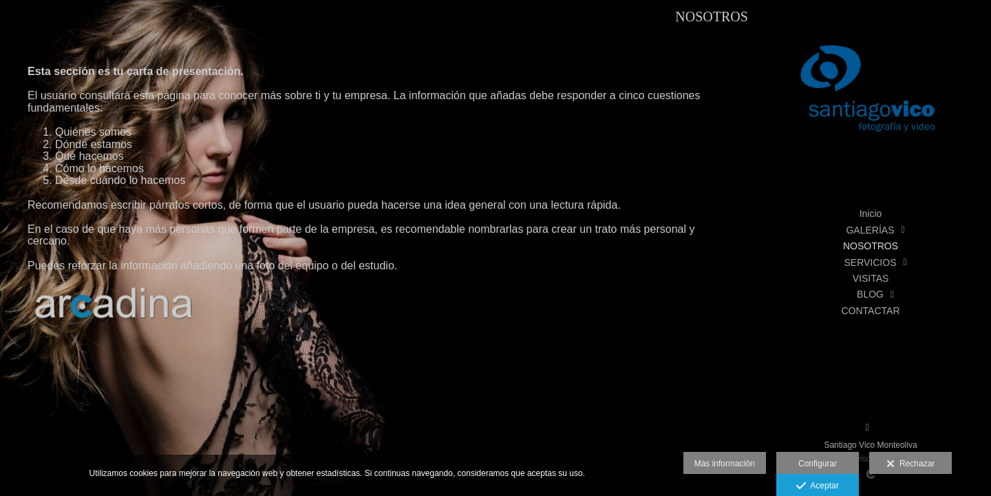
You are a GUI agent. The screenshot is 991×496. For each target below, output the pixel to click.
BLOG (870, 294)
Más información (724, 463)
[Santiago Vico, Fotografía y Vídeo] (870, 96)
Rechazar (910, 464)
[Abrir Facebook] (867, 428)
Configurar (817, 463)
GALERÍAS (870, 230)
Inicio (871, 213)
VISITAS (871, 278)
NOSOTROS (870, 245)
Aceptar (817, 486)
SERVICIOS (870, 262)
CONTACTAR (870, 310)
